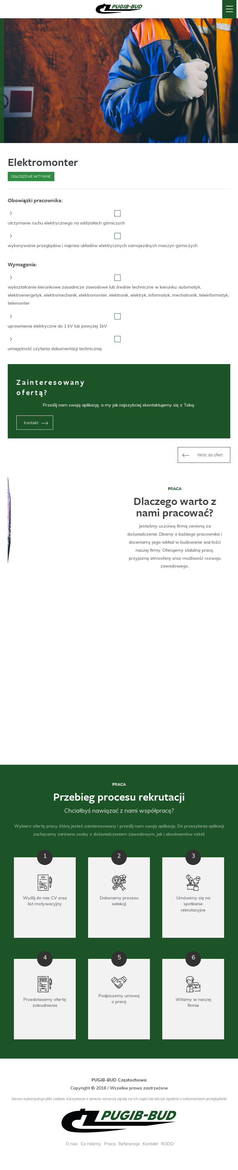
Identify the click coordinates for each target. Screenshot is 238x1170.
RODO (167, 1143)
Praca (110, 1143)
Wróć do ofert (202, 455)
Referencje (129, 1143)
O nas (72, 1143)
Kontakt (37, 423)
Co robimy (91, 1143)
